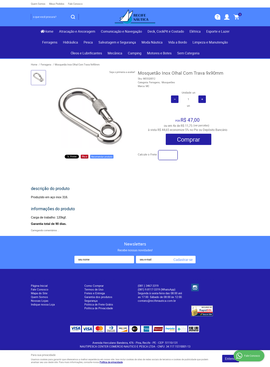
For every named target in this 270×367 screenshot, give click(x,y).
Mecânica (115, 53)
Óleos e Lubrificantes (86, 53)
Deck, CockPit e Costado (166, 31)
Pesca (88, 42)
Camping (134, 53)
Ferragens (49, 42)
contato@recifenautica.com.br (157, 300)
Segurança (91, 300)
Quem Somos (38, 3)
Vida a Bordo (177, 42)
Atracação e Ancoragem (77, 31)
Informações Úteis (99, 279)
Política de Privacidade (98, 308)
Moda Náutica (152, 42)
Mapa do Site (39, 293)
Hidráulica (70, 42)
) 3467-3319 (148, 285)
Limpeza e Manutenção (210, 42)
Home (48, 31)
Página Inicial (39, 285)
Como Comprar (94, 285)
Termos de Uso (94, 289)
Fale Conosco (75, 3)
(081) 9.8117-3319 (156, 289)
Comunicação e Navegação (121, 31)
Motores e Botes (159, 53)
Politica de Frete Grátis (98, 304)
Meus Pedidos (56, 3)
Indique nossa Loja (43, 304)
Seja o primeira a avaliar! (122, 72)
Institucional (41, 279)
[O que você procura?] (73, 17)
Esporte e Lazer (218, 31)
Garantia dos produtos (98, 297)
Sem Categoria (188, 53)
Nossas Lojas (39, 300)
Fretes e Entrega (94, 293)
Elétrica (195, 31)
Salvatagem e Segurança (117, 42)
